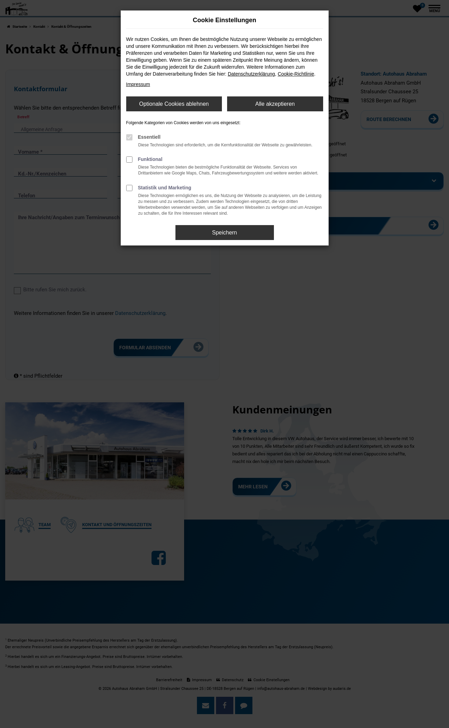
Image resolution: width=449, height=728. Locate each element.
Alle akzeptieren (275, 104)
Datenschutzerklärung (251, 74)
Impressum (138, 84)
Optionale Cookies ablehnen (174, 104)
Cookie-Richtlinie (296, 74)
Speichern (224, 232)
